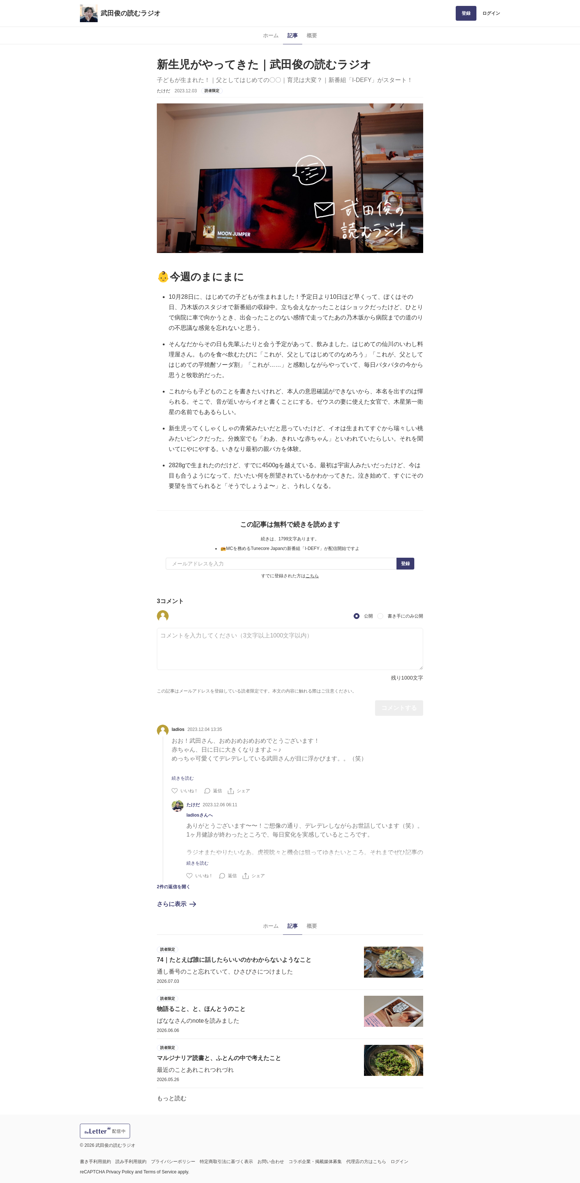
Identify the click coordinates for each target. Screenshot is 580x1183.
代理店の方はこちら (366, 1161)
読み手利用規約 (130, 1161)
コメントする (399, 708)
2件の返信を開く (173, 886)
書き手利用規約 (95, 1161)
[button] (163, 616)
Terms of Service (160, 1172)
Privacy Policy (120, 1172)
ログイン (491, 13)
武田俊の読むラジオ (131, 13)
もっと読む (171, 1098)
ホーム (271, 35)
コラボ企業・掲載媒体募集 (315, 1161)
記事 (292, 35)
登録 (466, 13)
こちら (312, 575)
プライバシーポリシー (173, 1161)
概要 (312, 35)
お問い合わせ (270, 1161)
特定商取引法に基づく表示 (226, 1161)
